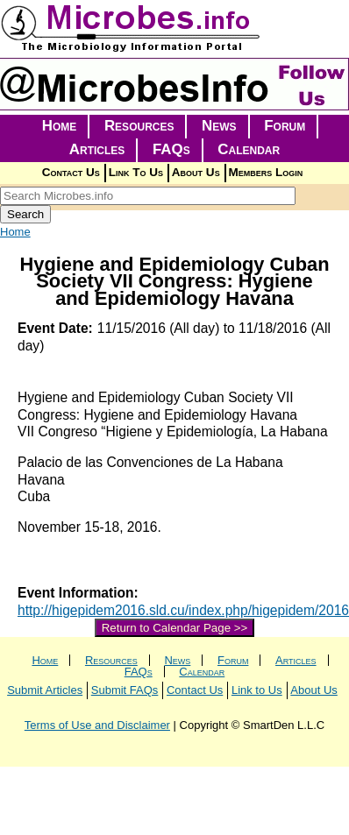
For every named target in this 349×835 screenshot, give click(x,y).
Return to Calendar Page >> (175, 627)
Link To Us (136, 172)
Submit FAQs (125, 690)
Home (59, 125)
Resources (139, 125)
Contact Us (71, 172)
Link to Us (256, 690)
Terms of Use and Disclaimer (97, 725)
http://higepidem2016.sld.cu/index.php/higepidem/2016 (183, 610)
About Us (196, 172)
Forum (284, 125)
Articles (97, 149)
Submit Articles (44, 690)
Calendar (248, 149)
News (219, 125)
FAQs (171, 149)
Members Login (266, 172)
